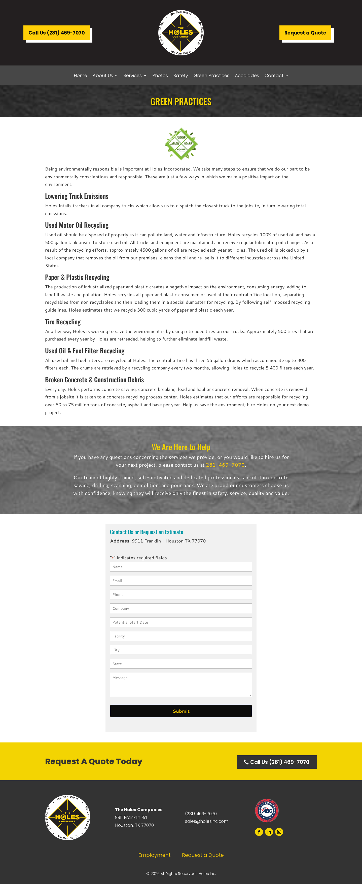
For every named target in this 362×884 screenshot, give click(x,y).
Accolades (247, 76)
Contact (274, 76)
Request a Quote (305, 32)
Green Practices (211, 76)
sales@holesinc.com (206, 821)
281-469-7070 (225, 464)
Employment (154, 855)
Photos (160, 76)
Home (80, 76)
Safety (180, 76)
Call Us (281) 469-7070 (56, 32)
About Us (103, 76)
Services (133, 76)
